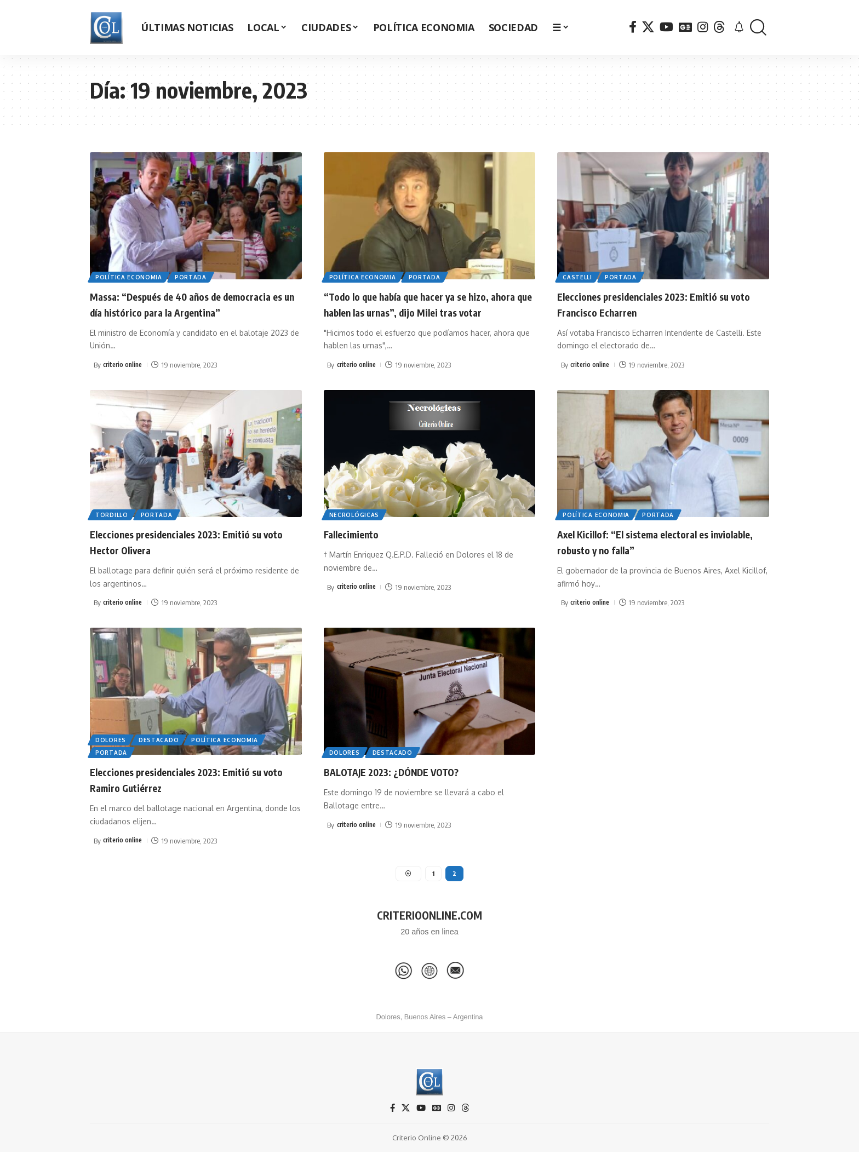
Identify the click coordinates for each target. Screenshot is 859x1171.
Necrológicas (355, 529)
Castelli (578, 276)
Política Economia (129, 276)
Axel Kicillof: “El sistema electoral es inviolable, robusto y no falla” (651, 556)
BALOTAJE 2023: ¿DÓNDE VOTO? (408, 786)
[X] (648, 27)
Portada (194, 276)
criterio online (124, 380)
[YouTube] (666, 27)
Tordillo (112, 529)
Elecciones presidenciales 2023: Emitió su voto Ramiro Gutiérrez (189, 794)
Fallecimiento (358, 548)
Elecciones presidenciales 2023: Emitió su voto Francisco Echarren (656, 303)
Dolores (111, 752)
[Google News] (685, 27)
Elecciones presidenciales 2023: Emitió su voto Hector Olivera (189, 556)
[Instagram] (703, 27)
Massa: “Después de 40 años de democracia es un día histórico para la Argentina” (186, 311)
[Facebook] (632, 27)
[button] (758, 28)
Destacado (162, 752)
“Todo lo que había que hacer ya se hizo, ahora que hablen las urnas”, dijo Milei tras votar (426, 311)
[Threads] (719, 27)
